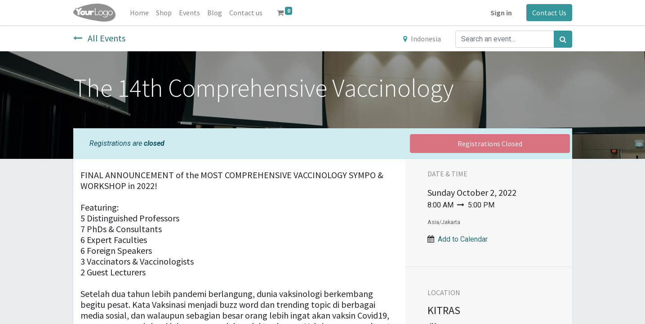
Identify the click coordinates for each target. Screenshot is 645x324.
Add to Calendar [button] (463, 239)
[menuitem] (139, 13)
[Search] (563, 39)
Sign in (501, 12)
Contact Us (549, 12)
